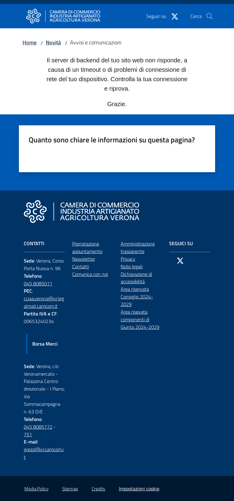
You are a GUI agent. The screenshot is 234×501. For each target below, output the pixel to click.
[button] (209, 16)
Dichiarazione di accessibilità (136, 277)
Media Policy (36, 488)
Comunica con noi (90, 274)
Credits (98, 488)
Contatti (80, 266)
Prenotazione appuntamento (87, 247)
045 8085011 (38, 283)
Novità (53, 42)
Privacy (128, 259)
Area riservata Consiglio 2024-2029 (137, 296)
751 (28, 434)
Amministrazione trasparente (138, 247)
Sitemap (70, 488)
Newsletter (83, 259)
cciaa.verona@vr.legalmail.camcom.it (44, 302)
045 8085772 (38, 426)
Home (30, 42)
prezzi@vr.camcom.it (44, 453)
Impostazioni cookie (139, 488)
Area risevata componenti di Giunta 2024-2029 (140, 319)
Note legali (132, 266)
